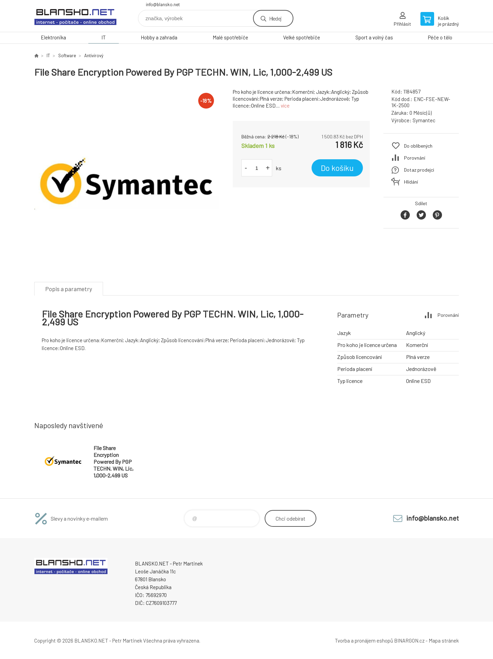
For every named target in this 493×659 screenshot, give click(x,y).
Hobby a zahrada (159, 37)
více (285, 105)
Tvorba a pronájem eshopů (364, 640)
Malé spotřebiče (230, 37)
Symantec (424, 120)
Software (67, 55)
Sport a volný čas (374, 37)
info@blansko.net (163, 4)
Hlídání (411, 182)
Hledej (275, 18)
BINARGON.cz (409, 640)
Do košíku (337, 168)
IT (103, 37)
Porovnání (414, 158)
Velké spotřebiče (301, 37)
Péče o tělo (440, 37)
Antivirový (93, 55)
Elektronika (53, 37)
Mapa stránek (444, 640)
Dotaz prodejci (419, 170)
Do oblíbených (418, 146)
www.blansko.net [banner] (75, 16)
